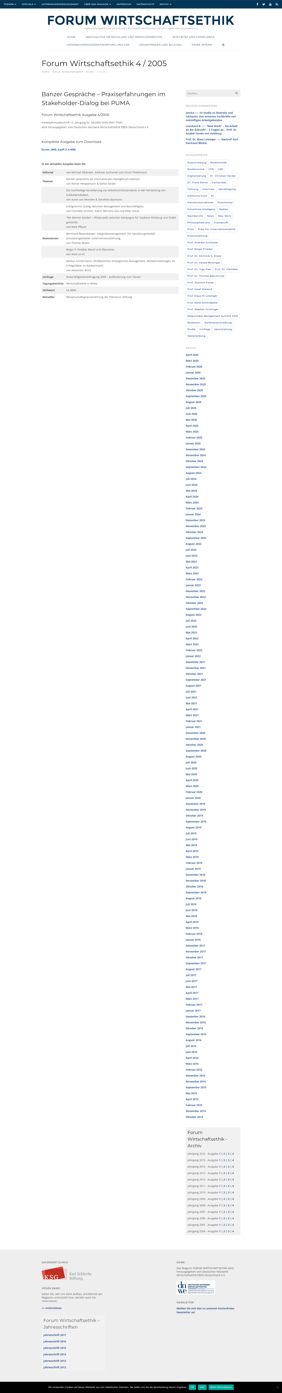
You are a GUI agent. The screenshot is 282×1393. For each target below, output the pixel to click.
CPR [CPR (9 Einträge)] (211, 169)
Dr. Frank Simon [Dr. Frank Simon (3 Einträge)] (197, 182)
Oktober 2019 (194, 815)
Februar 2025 (194, 437)
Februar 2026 (194, 366)
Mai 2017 (191, 987)
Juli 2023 (191, 549)
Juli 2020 (191, 762)
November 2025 (196, 384)
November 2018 (196, 880)
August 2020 (193, 756)
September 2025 (196, 396)
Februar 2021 (194, 721)
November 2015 (196, 1081)
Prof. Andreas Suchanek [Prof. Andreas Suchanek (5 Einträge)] (202, 242)
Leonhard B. (193, 126)
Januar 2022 (193, 656)
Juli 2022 (191, 620)
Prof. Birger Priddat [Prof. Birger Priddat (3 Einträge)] (200, 249)
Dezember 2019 (195, 804)
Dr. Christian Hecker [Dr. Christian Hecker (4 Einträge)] (223, 175)
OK (192, 1387)
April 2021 (192, 709)
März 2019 (192, 857)
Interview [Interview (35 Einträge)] (208, 189)
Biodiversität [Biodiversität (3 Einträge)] (218, 162)
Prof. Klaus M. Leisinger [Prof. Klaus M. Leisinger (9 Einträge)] (202, 295)
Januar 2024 (193, 514)
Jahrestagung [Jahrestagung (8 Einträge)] (227, 189)
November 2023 (196, 526)
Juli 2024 (191, 479)
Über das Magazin (96, 4)
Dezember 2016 (195, 1016)
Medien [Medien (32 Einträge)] (223, 209)
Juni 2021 (191, 697)
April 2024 (192, 496)
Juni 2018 (191, 910)
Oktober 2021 (194, 674)
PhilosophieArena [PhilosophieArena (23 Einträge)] (198, 222)
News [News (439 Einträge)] (210, 216)
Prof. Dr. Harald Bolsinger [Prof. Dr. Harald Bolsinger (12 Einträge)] (203, 262)
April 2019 (192, 851)
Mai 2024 (191, 490)
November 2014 (196, 1111)
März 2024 (192, 502)
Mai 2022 (191, 632)
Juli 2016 (191, 1046)
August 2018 (193, 898)
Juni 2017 (191, 981)
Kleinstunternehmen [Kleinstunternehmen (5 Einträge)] (200, 202)
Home (45, 71)
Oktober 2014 (194, 1117)
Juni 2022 (191, 626)
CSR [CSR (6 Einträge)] (220, 169)
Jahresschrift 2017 (54, 1335)
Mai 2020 (191, 774)
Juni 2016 (191, 1052)
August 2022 (193, 614)
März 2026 (192, 360)
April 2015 (192, 1099)
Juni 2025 (191, 414)
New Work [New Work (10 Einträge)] (224, 216)
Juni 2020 (191, 768)
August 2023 (193, 544)
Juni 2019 (191, 839)
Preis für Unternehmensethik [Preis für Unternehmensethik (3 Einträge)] (217, 229)
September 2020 (196, 750)
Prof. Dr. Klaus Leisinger (201, 139)
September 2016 (196, 1034)
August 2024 (193, 473)
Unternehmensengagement (60, 4)
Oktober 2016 (194, 1028)
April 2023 (192, 567)
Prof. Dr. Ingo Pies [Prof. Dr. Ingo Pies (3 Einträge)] (199, 269)
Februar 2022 (194, 650)
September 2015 (196, 1087)
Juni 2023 (191, 555)
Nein (202, 1387)
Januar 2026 (193, 372)
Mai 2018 (191, 916)
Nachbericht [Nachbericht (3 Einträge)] (195, 216)
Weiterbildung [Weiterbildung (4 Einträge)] (196, 336)
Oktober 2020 (194, 744)
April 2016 (192, 1058)
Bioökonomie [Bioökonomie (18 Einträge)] (196, 169)
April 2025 (192, 425)
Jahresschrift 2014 (54, 1354)
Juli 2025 (191, 408)
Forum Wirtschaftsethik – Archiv (73, 71)
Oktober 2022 (194, 603)
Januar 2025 (193, 443)
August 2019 (193, 827)
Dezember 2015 (195, 1075)
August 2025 (193, 402)
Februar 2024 (194, 508)
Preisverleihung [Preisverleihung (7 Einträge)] (197, 235)
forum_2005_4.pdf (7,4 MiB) (59, 149)
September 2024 (196, 467)
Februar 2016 (194, 1069)
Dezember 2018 (195, 874)
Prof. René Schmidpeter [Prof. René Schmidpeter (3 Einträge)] (202, 302)
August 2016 (193, 1040)
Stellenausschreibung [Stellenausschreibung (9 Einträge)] (218, 322)
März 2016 (192, 1063)
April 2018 (192, 922)
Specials (27, 4)
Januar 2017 (193, 1010)
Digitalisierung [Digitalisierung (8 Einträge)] (196, 175)
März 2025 (192, 431)
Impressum (124, 4)
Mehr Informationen (221, 1387)
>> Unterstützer (52, 1308)
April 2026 (192, 355)
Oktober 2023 (194, 532)
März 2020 (192, 786)
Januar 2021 (193, 727)
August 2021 (193, 685)
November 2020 (196, 739)
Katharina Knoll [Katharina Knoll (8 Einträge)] (197, 195)
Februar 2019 (194, 863)
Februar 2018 (194, 933)
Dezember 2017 (195, 945)
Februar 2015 (194, 1105)
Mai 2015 (191, 1093)
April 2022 (192, 638)
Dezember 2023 (195, 520)
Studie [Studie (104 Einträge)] (191, 329)
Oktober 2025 (194, 390)
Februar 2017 (194, 1004)
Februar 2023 (194, 579)
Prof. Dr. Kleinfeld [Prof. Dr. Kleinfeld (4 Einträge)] (226, 269)
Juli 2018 (191, 904)
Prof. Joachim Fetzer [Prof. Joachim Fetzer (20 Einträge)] (200, 282)
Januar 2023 (193, 585)
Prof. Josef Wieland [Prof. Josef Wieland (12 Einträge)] (199, 289)
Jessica (190, 112)
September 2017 (196, 963)
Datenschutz (145, 4)
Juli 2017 (191, 975)
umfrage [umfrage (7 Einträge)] (204, 329)
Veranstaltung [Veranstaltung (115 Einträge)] (223, 329)
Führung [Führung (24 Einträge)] (192, 189)
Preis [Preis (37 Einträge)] (190, 229)
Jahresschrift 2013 (54, 1361)
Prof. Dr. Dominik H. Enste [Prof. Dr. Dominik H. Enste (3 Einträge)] (204, 256)
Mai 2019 (191, 845)
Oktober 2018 (194, 886)
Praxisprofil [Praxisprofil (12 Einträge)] (221, 222)
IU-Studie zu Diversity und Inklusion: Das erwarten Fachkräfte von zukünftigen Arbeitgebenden (211, 116)
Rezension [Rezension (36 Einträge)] (193, 322)
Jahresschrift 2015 (54, 1348)
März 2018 (192, 928)
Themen (9, 4)
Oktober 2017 (194, 957)
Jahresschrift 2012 (54, 1367)
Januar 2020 (193, 798)
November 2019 (196, 809)
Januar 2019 (193, 869)
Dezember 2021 (195, 662)
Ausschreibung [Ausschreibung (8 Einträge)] (197, 162)
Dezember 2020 (195, 733)
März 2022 (192, 644)
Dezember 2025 (195, 378)
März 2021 (192, 715)
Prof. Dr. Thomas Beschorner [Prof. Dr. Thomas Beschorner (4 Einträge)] (206, 276)
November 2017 (196, 951)
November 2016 (196, 1022)
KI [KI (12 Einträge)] (212, 195)
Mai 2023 (191, 561)
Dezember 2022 (195, 591)
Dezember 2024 (195, 449)
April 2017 (192, 993)
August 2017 (193, 969)
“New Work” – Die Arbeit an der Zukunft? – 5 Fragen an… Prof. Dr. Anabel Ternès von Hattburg (211, 129)
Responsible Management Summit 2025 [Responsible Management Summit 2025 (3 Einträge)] (212, 316)
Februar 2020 (194, 792)
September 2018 (196, 892)
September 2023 (196, 538)
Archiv (164, 4)
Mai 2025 (191, 420)
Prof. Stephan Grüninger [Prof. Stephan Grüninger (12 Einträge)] (202, 309)
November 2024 (196, 455)
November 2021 (196, 668)
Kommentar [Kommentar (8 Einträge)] (225, 202)
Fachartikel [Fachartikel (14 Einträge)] (219, 182)
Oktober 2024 (194, 461)
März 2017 (192, 998)
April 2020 (192, 780)
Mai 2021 (191, 703)
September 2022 (196, 609)
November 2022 (196, 597)
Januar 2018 (193, 939)
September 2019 (196, 821)
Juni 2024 (191, 484)
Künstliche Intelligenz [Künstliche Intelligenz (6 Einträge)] (201, 209)
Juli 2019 (191, 833)
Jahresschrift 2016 (54, 1341)
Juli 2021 (191, 691)
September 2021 (196, 679)
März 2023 (192, 573)
